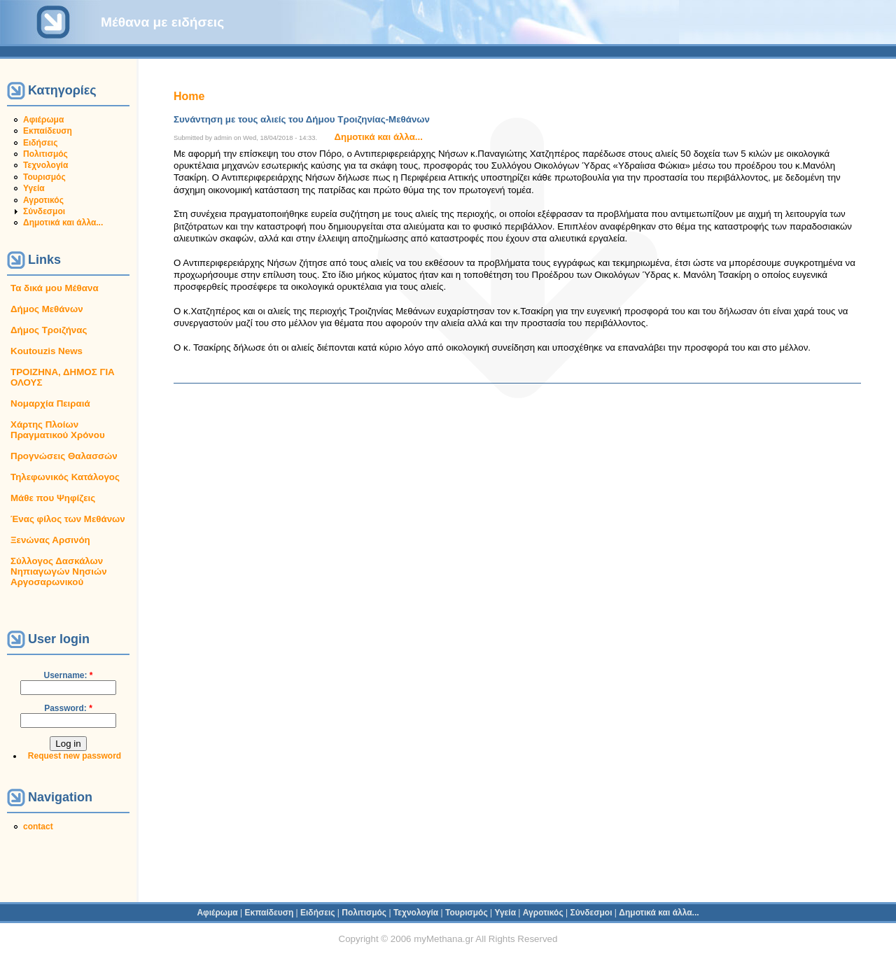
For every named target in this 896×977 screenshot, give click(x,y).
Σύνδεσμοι (44, 211)
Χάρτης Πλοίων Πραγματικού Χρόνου (57, 429)
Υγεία (34, 188)
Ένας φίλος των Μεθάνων (67, 519)
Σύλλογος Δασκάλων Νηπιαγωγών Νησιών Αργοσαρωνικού (58, 571)
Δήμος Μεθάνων (46, 309)
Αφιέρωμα (43, 120)
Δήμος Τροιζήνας (48, 330)
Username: (67, 675)
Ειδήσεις (40, 143)
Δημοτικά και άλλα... (63, 222)
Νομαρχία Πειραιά (50, 403)
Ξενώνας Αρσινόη (50, 540)
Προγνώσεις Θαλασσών (64, 456)
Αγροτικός (43, 200)
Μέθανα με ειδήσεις (162, 22)
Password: (68, 708)
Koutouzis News (46, 351)
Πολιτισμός (45, 154)
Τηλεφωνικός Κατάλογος (65, 477)
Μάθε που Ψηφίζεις (52, 498)
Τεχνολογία (45, 165)
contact (38, 826)
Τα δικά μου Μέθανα (54, 288)
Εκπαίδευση (47, 131)
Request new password (74, 756)
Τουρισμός (44, 177)
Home (189, 96)
